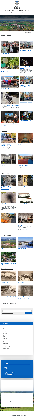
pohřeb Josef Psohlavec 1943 (8, 291)
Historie (4, 326)
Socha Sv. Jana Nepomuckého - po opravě (25, 181)
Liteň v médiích (5, 341)
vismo (24, 415)
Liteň (8, 243)
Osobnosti (4, 340)
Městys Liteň (7, 10)
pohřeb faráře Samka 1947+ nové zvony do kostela (25, 292)
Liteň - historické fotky (7, 269)
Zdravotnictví (5, 331)
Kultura (4, 328)
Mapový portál (17, 383)
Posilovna (8, 160)
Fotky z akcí (4, 39)
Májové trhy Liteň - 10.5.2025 (10, 82)
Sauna (25, 139)
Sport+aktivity (5, 333)
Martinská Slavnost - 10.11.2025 (26, 63)
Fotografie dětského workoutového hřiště (8, 139)
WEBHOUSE (15, 415)
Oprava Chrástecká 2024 (8, 219)
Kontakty (18, 12)
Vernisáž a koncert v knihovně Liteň (10, 99)
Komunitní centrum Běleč (7, 346)
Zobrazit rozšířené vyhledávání (7, 313)
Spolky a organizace (6, 335)
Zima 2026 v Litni (25, 243)
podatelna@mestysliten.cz (10, 372)
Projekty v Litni (5, 173)
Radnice (13, 10)
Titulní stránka (26, 32)
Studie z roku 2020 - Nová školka (25, 199)
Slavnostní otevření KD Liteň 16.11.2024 (25, 219)
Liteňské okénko (5, 343)
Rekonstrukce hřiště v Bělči (25, 160)
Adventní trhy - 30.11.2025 (26, 46)
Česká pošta (5, 338)
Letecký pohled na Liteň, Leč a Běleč (8, 258)
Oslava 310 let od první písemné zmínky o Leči (10, 64)
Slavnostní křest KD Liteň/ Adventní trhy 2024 (10, 118)
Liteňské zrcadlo (5, 345)
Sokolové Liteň (8, 277)
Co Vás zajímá (20, 10)
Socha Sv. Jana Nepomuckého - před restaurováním (8, 182)
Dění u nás (27, 10)
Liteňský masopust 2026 (10, 47)
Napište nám (16, 386)
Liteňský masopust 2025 (26, 97)
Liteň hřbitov (25, 277)
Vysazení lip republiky (26, 116)
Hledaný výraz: (5, 309)
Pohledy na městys (6, 235)
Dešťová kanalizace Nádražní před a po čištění (8, 199)
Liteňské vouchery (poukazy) (7, 350)
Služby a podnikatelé (6, 336)
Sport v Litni (4, 131)
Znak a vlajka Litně (6, 348)
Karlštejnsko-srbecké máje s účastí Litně (26, 81)
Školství (4, 330)
